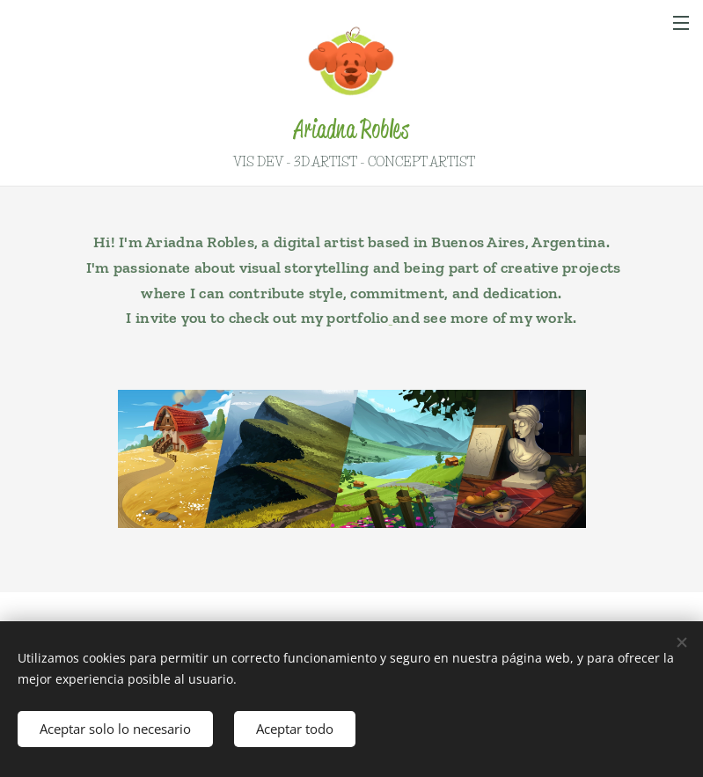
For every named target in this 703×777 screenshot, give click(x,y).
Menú (681, 23)
